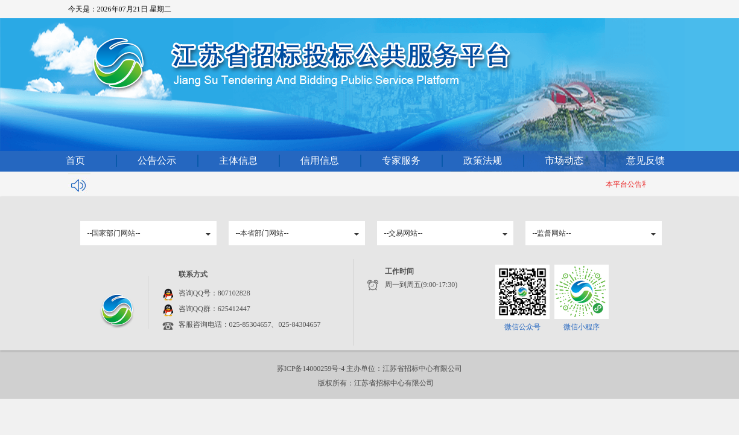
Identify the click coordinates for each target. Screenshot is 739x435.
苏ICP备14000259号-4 (312, 368)
